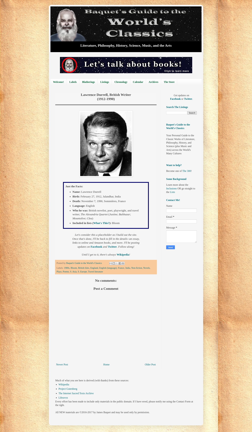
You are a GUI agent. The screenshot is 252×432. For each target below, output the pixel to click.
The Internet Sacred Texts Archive (76, 393)
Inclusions (171, 188)
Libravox (63, 397)
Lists (172, 192)
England (94, 268)
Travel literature (95, 271)
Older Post (150, 364)
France (121, 268)
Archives (153, 82)
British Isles (83, 268)
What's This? (101, 223)
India (127, 268)
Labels (73, 82)
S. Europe (82, 271)
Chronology (120, 82)
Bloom (74, 268)
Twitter (112, 246)
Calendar (138, 82)
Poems (66, 271)
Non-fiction (136, 268)
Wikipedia (64, 384)
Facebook (97, 246)
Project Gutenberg (68, 388)
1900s (66, 268)
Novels (146, 268)
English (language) (108, 268)
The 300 (186, 171)
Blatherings (88, 82)
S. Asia (73, 271)
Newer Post (62, 364)
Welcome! (58, 82)
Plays (59, 271)
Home (106, 364)
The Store (169, 82)
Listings (104, 82)
